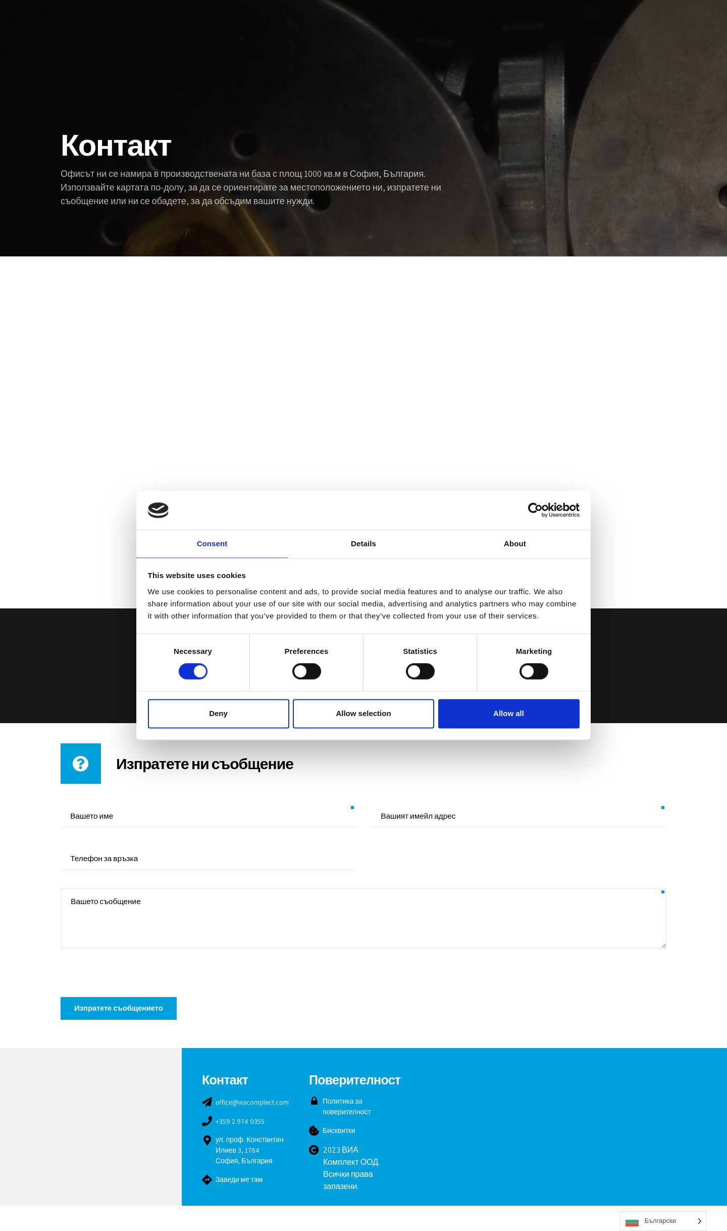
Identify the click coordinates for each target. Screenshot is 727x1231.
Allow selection (363, 713)
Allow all (508, 713)
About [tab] (515, 543)
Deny (218, 713)
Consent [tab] (212, 543)
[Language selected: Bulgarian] (663, 1221)
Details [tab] (363, 543)
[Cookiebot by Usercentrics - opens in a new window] (535, 509)
